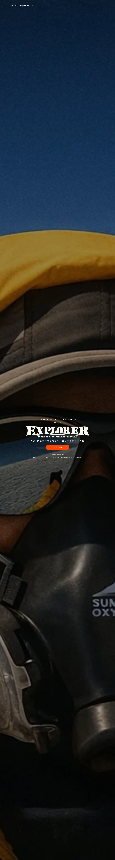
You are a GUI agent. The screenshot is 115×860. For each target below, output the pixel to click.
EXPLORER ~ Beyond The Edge (21, 5)
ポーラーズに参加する (57, 447)
